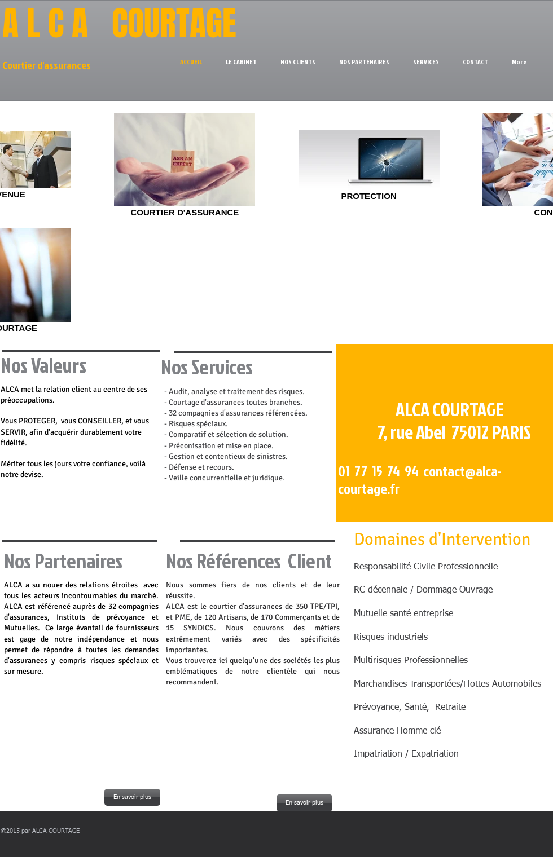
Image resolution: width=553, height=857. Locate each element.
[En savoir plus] (132, 797)
